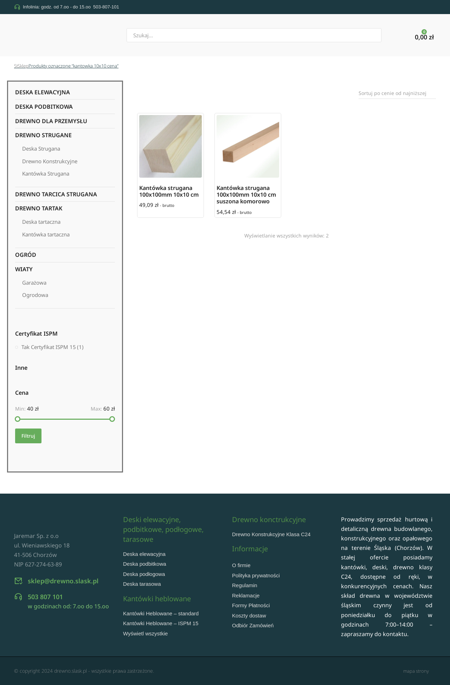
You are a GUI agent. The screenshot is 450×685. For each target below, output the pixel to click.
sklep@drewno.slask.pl (63, 592)
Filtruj (28, 435)
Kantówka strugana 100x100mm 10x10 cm (169, 191)
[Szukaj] (391, 35)
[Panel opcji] (424, 36)
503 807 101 (45, 608)
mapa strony (416, 671)
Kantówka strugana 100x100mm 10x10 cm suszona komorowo (246, 194)
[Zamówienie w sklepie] (397, 93)
